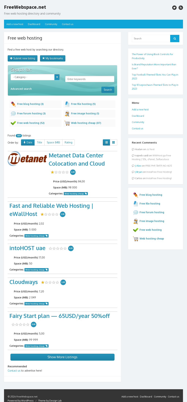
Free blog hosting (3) (26, 104)
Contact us (67, 24)
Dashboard (34, 24)
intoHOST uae (27, 247)
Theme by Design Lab (50, 400)
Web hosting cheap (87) (82, 123)
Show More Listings (62, 357)
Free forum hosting (148, 212)
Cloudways (23, 281)
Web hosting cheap (74, 193)
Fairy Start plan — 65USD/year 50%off (59, 315)
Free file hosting (146, 204)
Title (39, 142)
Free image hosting (148, 221)
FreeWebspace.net (25, 7)
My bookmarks (52, 58)
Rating (68, 142)
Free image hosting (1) (81, 114)
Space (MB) (53, 142)
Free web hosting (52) (27, 123)
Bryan (139, 171)
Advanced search (21, 88)
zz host (150, 149)
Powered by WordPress (21, 400)
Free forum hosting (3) (27, 114)
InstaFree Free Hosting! (159, 171)
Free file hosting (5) (80, 104)
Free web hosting (147, 230)
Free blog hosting (147, 195)
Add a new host (14, 24)
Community (51, 24)
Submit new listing (22, 58)
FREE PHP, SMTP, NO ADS (158, 165)
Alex (138, 165)
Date (27, 142)
